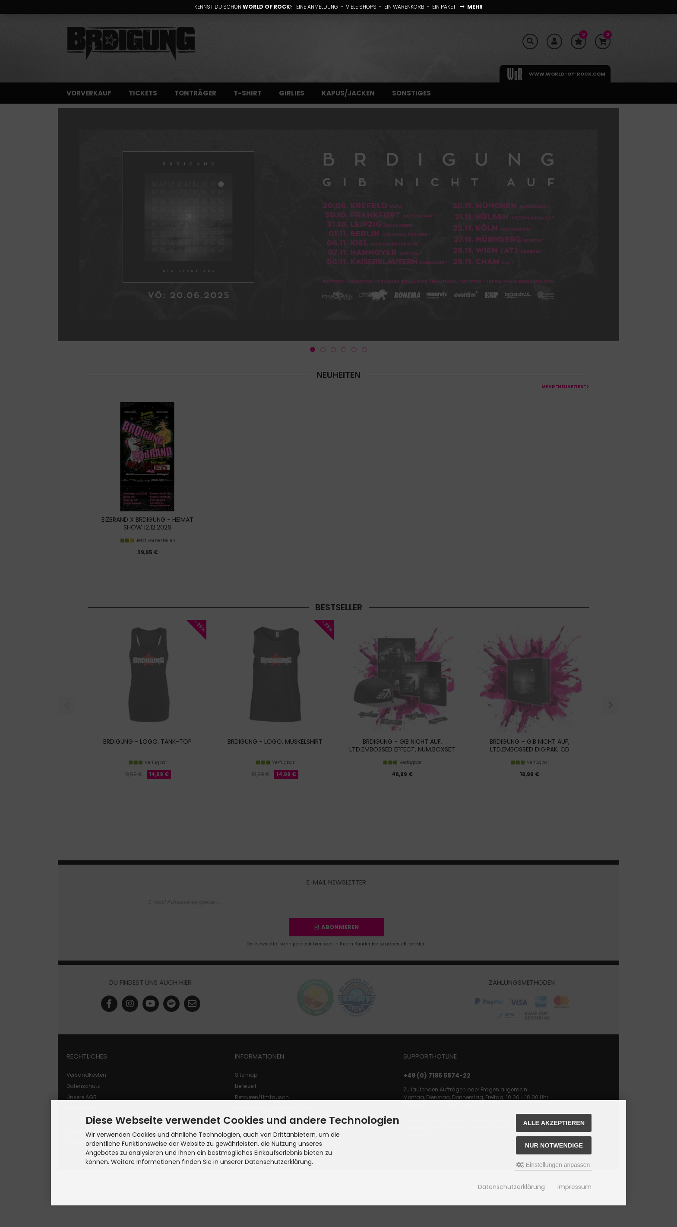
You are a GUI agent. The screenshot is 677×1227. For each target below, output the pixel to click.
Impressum (574, 1187)
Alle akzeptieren (554, 1122)
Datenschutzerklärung (511, 1187)
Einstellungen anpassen (553, 1164)
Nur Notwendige (554, 1145)
